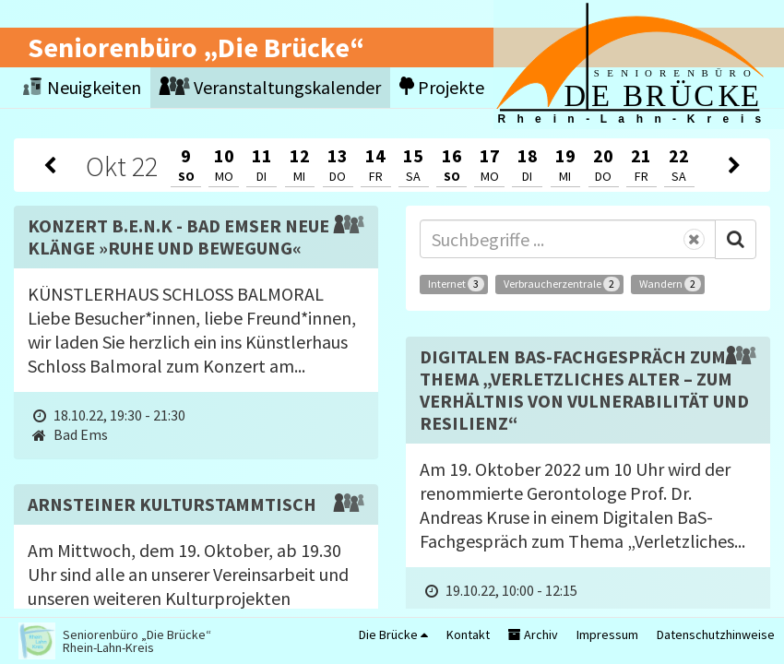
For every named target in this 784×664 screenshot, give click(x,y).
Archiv (533, 634)
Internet (456, 284)
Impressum (607, 634)
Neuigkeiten (82, 87)
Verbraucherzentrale (562, 284)
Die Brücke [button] (393, 634)
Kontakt (468, 634)
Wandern (670, 284)
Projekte (441, 87)
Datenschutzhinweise (716, 634)
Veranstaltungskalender (270, 87)
